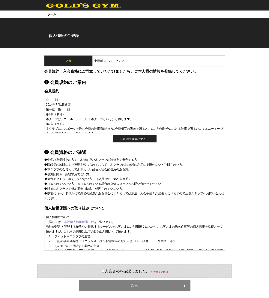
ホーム (51, 14)
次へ (159, 286)
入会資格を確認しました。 (127, 271)
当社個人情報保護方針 (79, 222)
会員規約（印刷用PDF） (134, 138)
